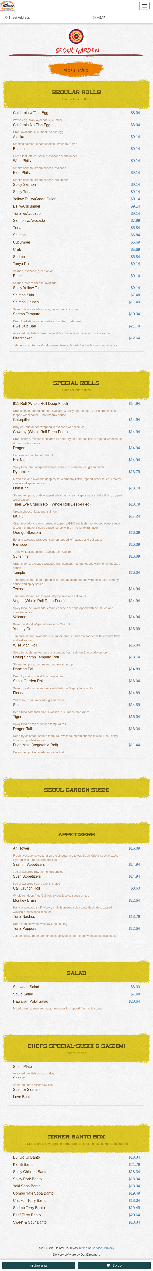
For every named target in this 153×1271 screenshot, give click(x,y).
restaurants (39, 1265)
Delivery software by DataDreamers (76, 1254)
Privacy (109, 1248)
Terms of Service (90, 1248)
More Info (76, 71)
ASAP (101, 17)
